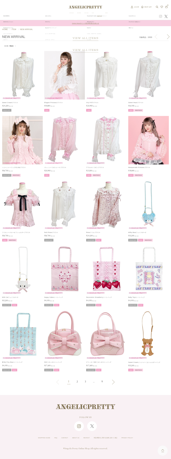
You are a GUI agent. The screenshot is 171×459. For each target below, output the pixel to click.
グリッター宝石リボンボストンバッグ (98, 362)
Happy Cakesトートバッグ (53, 297)
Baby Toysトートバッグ (136, 297)
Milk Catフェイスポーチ (10, 297)
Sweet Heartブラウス (135, 102)
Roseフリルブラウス (93, 232)
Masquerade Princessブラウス (139, 167)
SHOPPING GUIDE (30, 438)
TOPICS (113, 16)
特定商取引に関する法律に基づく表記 (111, 438)
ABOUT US (70, 438)
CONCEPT (131, 16)
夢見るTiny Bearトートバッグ (12, 362)
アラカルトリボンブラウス (95, 167)
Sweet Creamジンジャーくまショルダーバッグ (144, 362)
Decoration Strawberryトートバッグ (99, 297)
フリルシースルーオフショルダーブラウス (16, 232)
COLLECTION (101, 16)
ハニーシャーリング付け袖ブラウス (14, 167)
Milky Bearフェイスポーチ (137, 232)
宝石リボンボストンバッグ (53, 362)
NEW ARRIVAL (87, 16)
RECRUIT (85, 438)
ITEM (14, 29)
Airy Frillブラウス (92, 102)
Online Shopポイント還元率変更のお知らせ (85, 23)
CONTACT (56, 438)
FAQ (45, 438)
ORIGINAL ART (72, 16)
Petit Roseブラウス (51, 232)
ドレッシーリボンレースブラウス (55, 167)
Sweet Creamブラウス (10, 102)
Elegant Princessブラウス (53, 102)
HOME (5, 29)
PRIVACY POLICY (141, 438)
